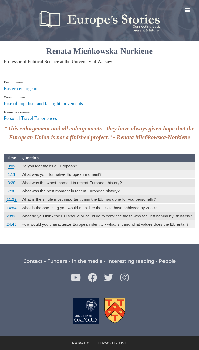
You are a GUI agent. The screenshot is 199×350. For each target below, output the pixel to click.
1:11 (11, 174)
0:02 (11, 166)
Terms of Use (112, 343)
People (167, 261)
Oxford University (86, 311)
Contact (33, 261)
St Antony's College (115, 311)
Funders (57, 261)
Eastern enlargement (23, 88)
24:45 (11, 224)
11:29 (11, 199)
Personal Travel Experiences (30, 118)
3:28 (11, 182)
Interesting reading (130, 261)
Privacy (80, 343)
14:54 (11, 208)
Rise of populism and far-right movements (43, 103)
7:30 (11, 191)
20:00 (11, 216)
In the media (87, 261)
